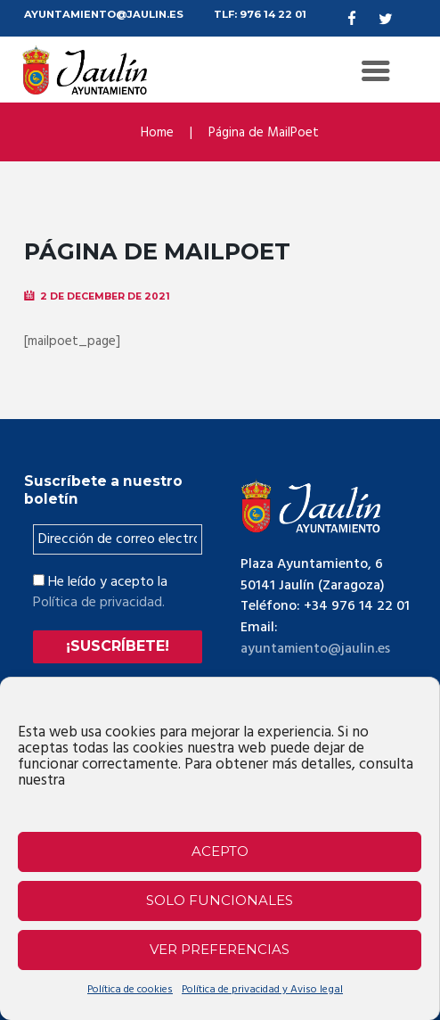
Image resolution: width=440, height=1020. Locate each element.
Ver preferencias (219, 949)
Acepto (220, 851)
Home (157, 132)
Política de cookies (130, 990)
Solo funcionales (219, 900)
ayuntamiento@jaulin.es (316, 649)
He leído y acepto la (100, 592)
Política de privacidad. (99, 602)
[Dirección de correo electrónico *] (117, 539)
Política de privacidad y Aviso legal (262, 990)
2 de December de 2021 (105, 296)
